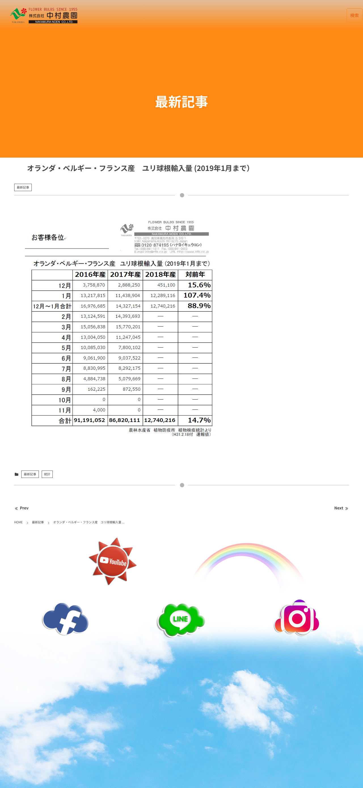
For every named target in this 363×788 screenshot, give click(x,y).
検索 (354, 15)
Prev (21, 508)
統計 (47, 474)
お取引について (272, 15)
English (329, 15)
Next (341, 508)
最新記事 (175, 15)
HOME (150, 15)
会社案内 (238, 15)
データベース (207, 15)
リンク (303, 15)
